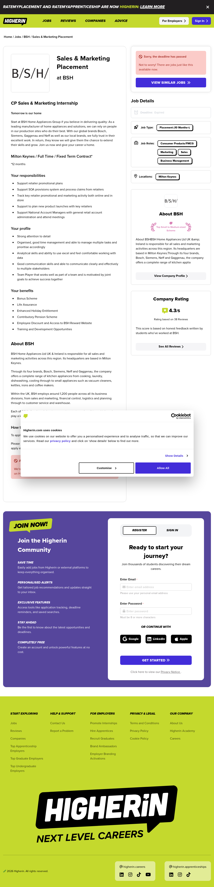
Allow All (163, 467)
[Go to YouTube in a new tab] (148, 874)
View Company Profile (171, 276)
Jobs (13, 723)
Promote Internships (103, 723)
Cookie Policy (139, 738)
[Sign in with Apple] (181, 639)
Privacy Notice (171, 672)
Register (139, 530)
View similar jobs (171, 82)
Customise (106, 467)
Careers (175, 738)
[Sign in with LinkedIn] (156, 639)
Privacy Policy (139, 731)
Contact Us (57, 723)
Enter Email (128, 579)
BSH (68, 77)
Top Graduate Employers (26, 758)
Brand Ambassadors (103, 746)
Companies (18, 738)
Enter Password (131, 603)
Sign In (201, 21)
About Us (176, 723)
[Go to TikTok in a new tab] (139, 874)
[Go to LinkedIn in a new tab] (122, 874)
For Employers (174, 21)
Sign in (172, 530)
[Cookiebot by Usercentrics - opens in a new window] (174, 416)
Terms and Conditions (144, 723)
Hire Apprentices (101, 731)
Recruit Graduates (102, 738)
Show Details (174, 455)
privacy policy (60, 440)
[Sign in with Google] (130, 639)
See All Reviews (171, 346)
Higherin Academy (182, 731)
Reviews (16, 731)
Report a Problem (61, 731)
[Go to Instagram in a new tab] (130, 874)
